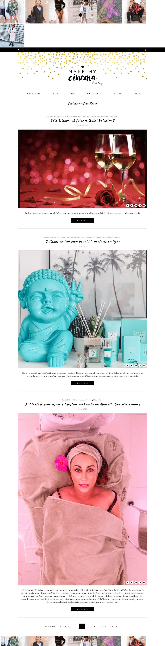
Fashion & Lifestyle (33, 70)
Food (75, 93)
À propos (118, 70)
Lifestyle (82, 93)
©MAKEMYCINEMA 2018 (30, 641)
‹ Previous (65, 603)
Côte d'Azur (67, 93)
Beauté (56, 70)
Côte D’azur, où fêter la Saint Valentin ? (82, 96)
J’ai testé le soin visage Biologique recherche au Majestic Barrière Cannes (82, 380)
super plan (113, 93)
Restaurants (102, 93)
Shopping (112, 214)
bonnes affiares (89, 214)
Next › (103, 603)
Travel (73, 70)
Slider (119, 214)
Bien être (54, 214)
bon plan (62, 214)
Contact (137, 70)
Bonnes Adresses (95, 70)
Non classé (91, 93)
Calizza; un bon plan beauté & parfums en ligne (82, 217)
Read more (82, 197)
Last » (114, 603)
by (138, 641)
